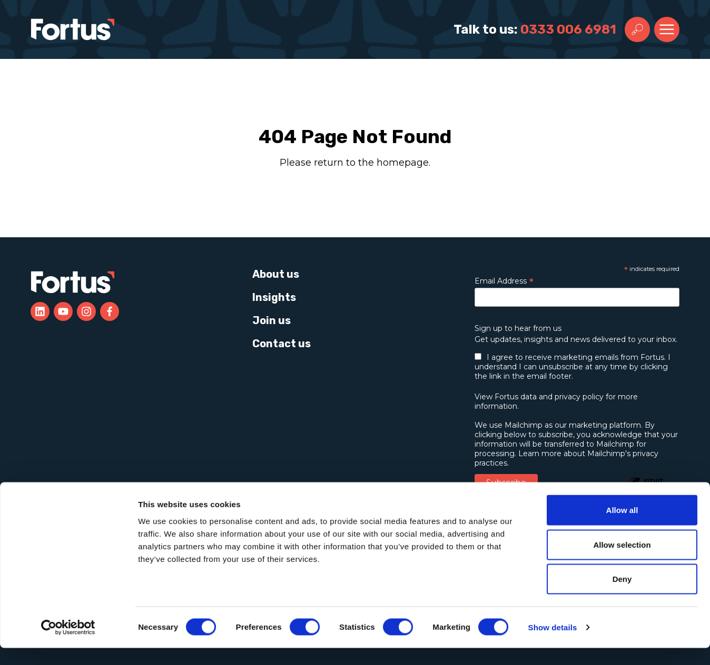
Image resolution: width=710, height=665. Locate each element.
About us (275, 274)
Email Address (504, 281)
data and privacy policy (562, 396)
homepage (403, 162)
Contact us (281, 343)
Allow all (622, 526)
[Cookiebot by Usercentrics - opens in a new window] (68, 644)
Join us (271, 320)
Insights (274, 297)
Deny (622, 595)
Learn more (539, 453)
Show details (552, 644)
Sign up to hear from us (518, 328)
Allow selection (621, 561)
